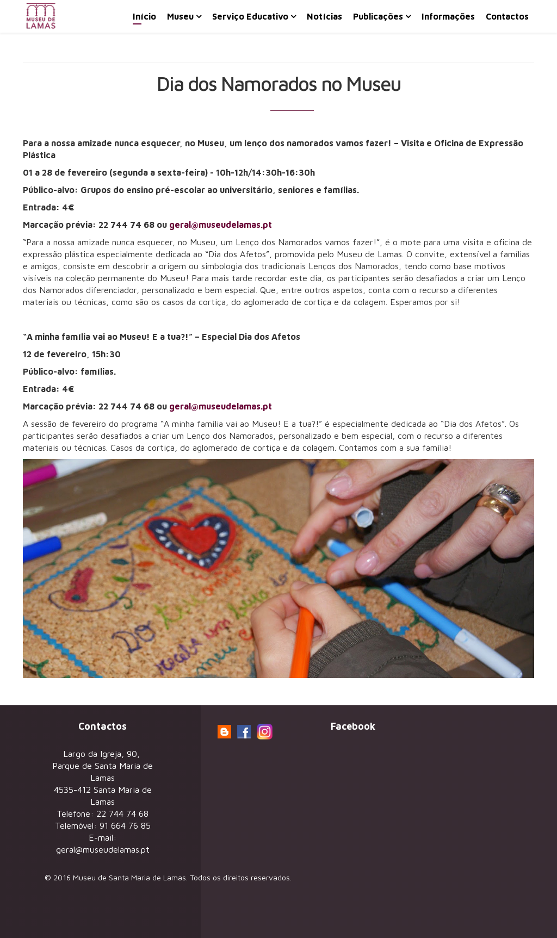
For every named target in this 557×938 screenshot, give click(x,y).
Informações (448, 16)
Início (144, 16)
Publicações (378, 16)
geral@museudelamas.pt (220, 224)
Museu (180, 16)
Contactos (507, 16)
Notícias (324, 16)
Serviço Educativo (250, 16)
